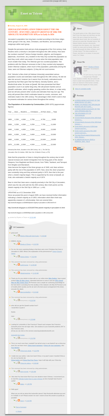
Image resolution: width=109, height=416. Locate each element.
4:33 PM (35, 244)
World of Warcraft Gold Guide (29, 236)
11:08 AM (33, 265)
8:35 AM (33, 371)
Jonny (22, 401)
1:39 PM (29, 384)
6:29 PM (32, 300)
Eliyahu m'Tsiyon (25, 244)
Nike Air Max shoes (22, 280)
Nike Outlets (53, 278)
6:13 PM (36, 351)
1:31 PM (32, 338)
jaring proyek (24, 371)
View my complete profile (83, 89)
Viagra (55, 251)
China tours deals (25, 351)
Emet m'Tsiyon (31, 13)
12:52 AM (33, 217)
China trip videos (25, 363)
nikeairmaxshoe (25, 273)
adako (22, 384)
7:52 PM (33, 257)
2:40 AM (43, 236)
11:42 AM (36, 273)
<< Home (18, 411)
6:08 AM (35, 363)
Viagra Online (24, 257)
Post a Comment (21, 407)
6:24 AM (35, 292)
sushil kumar (24, 265)
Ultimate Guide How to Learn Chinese (30, 379)
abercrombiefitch (25, 292)
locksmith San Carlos (18, 335)
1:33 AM (32, 319)
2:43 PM (29, 401)
